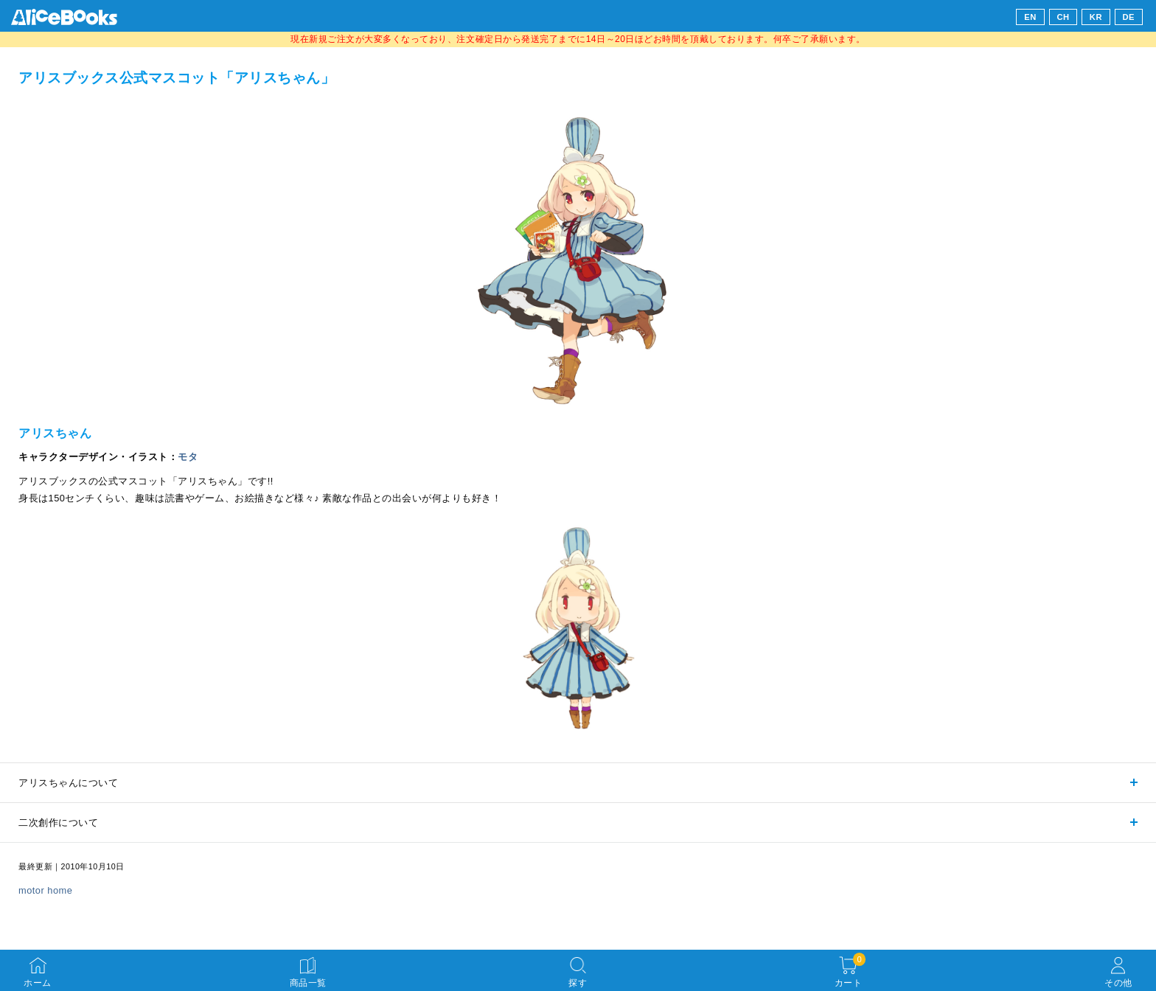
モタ (188, 456)
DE (1129, 17)
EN (1030, 17)
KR (1096, 17)
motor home (45, 890)
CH (1062, 17)
